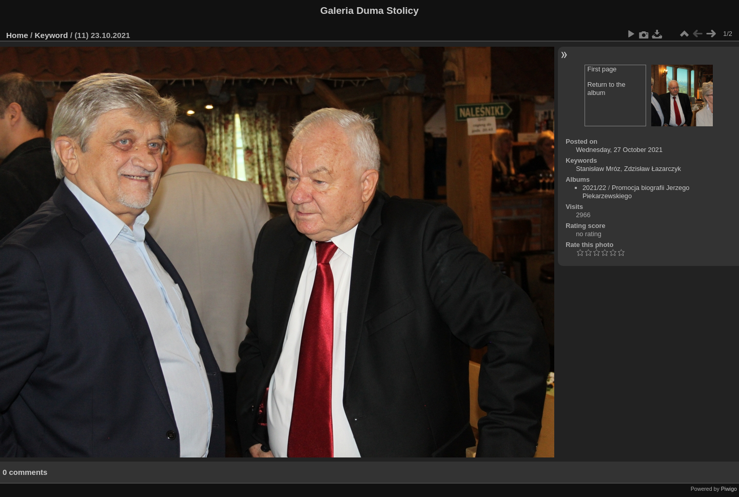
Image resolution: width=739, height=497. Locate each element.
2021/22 (594, 188)
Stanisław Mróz (598, 169)
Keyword (51, 35)
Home (17, 35)
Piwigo (729, 489)
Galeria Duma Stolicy (369, 10)
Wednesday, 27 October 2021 (619, 150)
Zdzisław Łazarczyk (652, 169)
